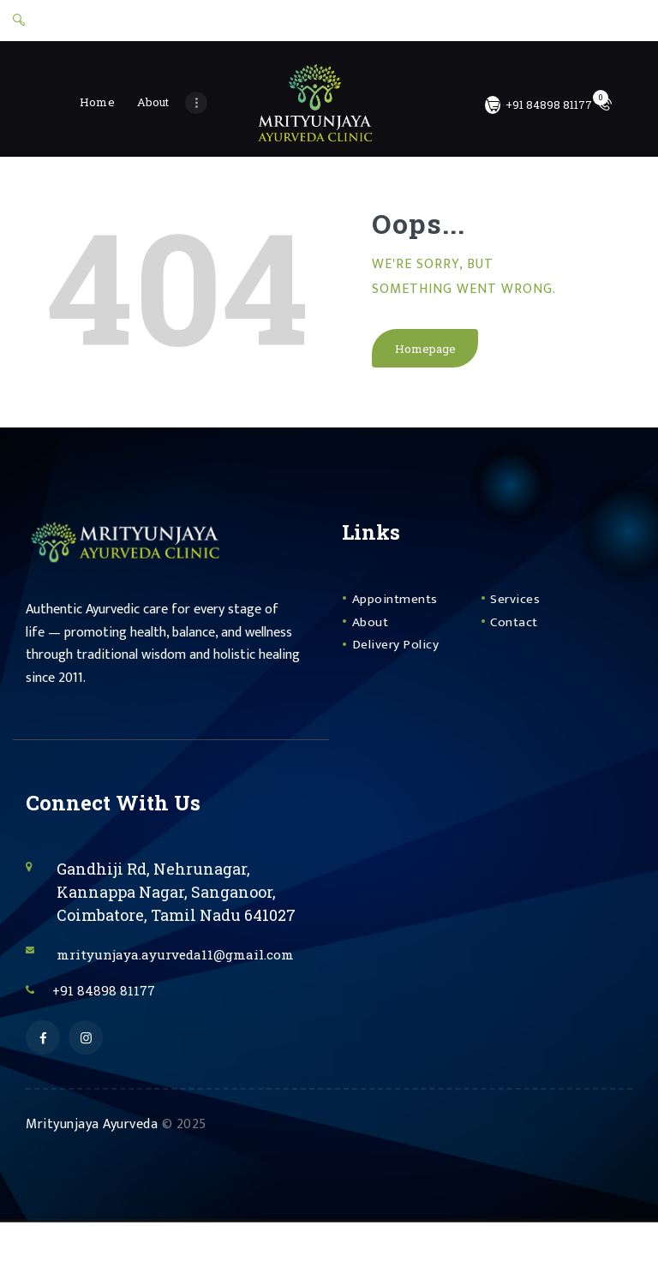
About (373, 632)
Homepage (426, 356)
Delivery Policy (401, 654)
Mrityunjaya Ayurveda (92, 1162)
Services (518, 609)
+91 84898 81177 (115, 1025)
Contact (517, 632)
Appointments (400, 609)
